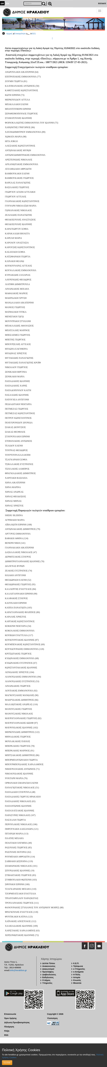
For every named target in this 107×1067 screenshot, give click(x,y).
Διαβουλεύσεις (49, 974)
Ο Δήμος (46, 980)
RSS (6, 1035)
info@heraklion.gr (18, 970)
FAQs (6, 1031)
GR (2, 3)
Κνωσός (77, 980)
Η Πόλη (76, 974)
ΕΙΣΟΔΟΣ (102, 3)
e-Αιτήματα (78, 972)
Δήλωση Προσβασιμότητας (17, 1022)
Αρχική (9, 33)
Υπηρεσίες (47, 983)
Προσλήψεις (48, 972)
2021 (33, 33)
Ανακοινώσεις (48, 966)
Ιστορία (76, 977)
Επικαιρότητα (20, 33)
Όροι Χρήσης (10, 1018)
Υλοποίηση (52, 1018)
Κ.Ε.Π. (76, 963)
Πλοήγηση (9, 1027)
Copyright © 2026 (55, 1014)
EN (7, 3)
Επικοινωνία (10, 1014)
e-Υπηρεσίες (79, 969)
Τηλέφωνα (78, 966)
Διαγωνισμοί (48, 969)
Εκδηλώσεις (48, 977)
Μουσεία (77, 983)
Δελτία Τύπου (48, 963)
